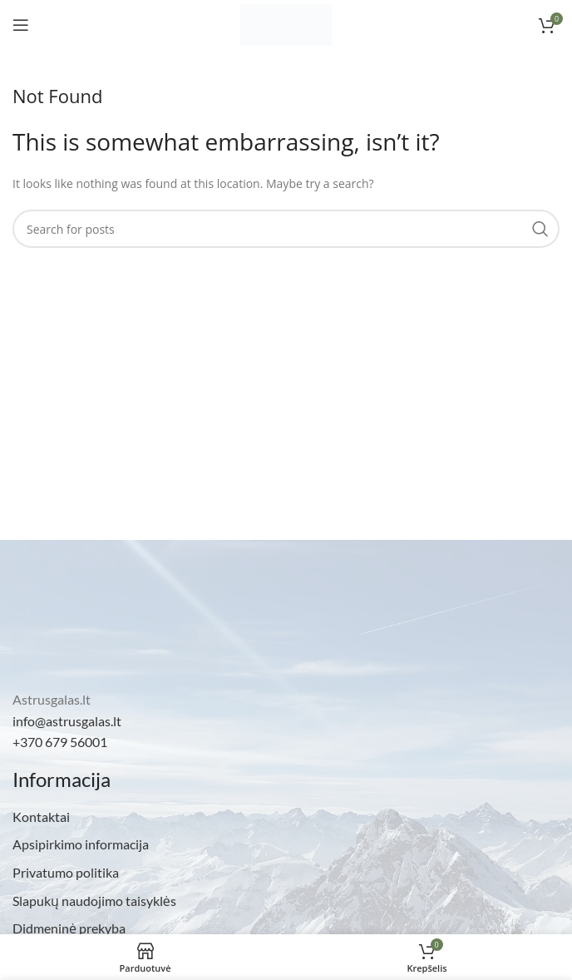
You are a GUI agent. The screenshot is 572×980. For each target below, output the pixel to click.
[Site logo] (286, 24)
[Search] (286, 229)
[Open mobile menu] (20, 25)
